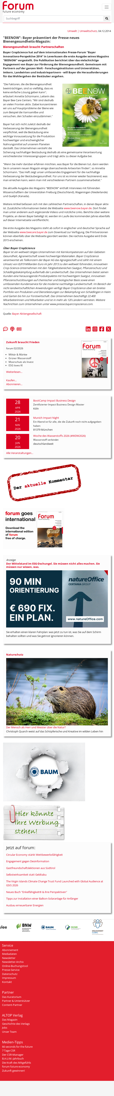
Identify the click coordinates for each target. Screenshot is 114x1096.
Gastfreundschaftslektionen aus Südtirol (30, 868)
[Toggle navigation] (106, 7)
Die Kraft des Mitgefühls (16, 1062)
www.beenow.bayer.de (78, 208)
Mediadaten (9, 954)
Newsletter (8, 958)
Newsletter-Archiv (13, 962)
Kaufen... (11, 380)
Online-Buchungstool (15, 966)
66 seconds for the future (17, 1046)
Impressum (9, 978)
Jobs (4, 1027)
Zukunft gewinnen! (13, 1070)
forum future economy (16, 1066)
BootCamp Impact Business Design (54, 400)
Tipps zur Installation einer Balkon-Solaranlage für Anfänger (42, 898)
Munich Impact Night (46, 418)
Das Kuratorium (11, 997)
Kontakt (7, 982)
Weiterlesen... (14, 372)
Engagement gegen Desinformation (27, 861)
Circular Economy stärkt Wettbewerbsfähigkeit (34, 855)
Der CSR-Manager (12, 1054)
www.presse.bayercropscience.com (71, 304)
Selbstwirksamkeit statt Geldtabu (26, 874)
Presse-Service (10, 970)
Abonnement (10, 950)
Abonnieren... (14, 384)
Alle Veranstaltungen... (19, 453)
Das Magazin (9, 1019)
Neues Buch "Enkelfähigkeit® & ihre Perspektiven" (36, 892)
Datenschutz (9, 974)
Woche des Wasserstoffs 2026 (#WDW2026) (59, 436)
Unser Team (9, 1032)
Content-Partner (12, 1005)
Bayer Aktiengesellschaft (27, 313)
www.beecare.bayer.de (33, 232)
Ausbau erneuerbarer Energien (24, 905)
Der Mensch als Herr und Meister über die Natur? (36, 727)
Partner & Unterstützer (16, 1001)
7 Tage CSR (8, 1050)
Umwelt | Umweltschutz (82, 31)
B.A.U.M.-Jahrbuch (13, 1058)
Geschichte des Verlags (16, 1024)
